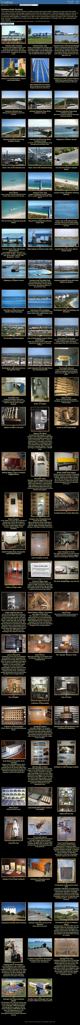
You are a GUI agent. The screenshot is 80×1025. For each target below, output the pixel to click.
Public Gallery (70, 1)
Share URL (52, 1021)
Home (11, 5)
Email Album (37, 1021)
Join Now (71, 3)
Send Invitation (45, 1021)
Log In (77, 3)
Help (77, 1)
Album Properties (29, 1021)
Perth (16, 5)
